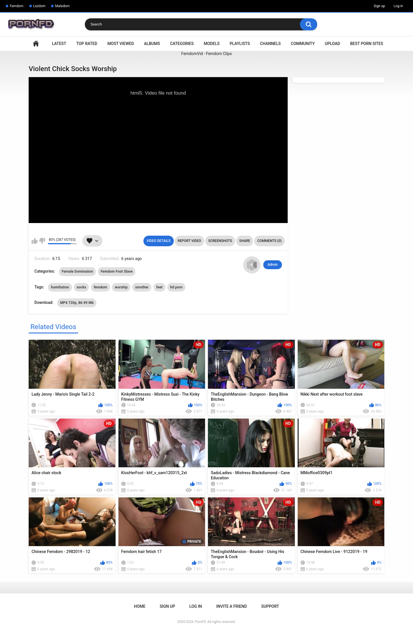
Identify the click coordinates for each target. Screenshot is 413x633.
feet (159, 287)
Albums (152, 43)
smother (142, 287)
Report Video (189, 241)
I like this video (35, 241)
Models (211, 43)
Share (244, 241)
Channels (270, 43)
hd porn (176, 287)
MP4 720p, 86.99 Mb (76, 303)
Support (270, 606)
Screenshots (220, 241)
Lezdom (39, 6)
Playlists (240, 43)
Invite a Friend (231, 606)
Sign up (379, 6)
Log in (398, 6)
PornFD (200, 622)
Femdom (17, 6)
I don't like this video (42, 241)
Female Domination (77, 271)
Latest (59, 43)
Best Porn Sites (366, 43)
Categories (182, 43)
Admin (273, 265)
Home (36, 43)
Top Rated (86, 43)
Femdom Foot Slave (117, 271)
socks (81, 287)
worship (121, 287)
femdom (100, 287)
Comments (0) (269, 241)
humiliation (60, 287)
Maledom (62, 6)
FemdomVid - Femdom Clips (206, 53)
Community (303, 43)
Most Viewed (121, 43)
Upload (332, 43)
